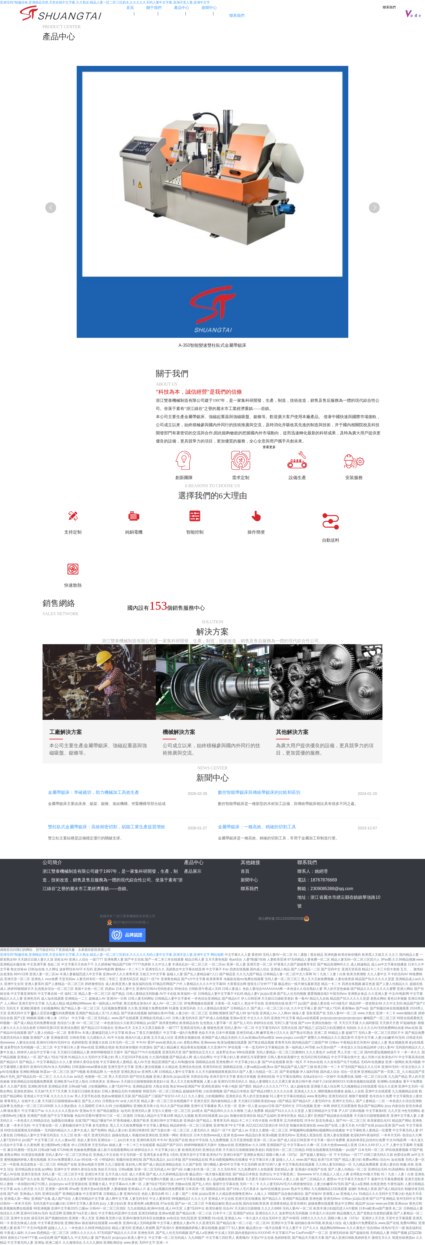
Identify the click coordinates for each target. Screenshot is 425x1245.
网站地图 (217, 955)
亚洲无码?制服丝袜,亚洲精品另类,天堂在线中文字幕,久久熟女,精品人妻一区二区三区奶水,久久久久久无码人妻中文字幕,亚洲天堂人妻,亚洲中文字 (105, 2)
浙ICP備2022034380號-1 (127, 922)
